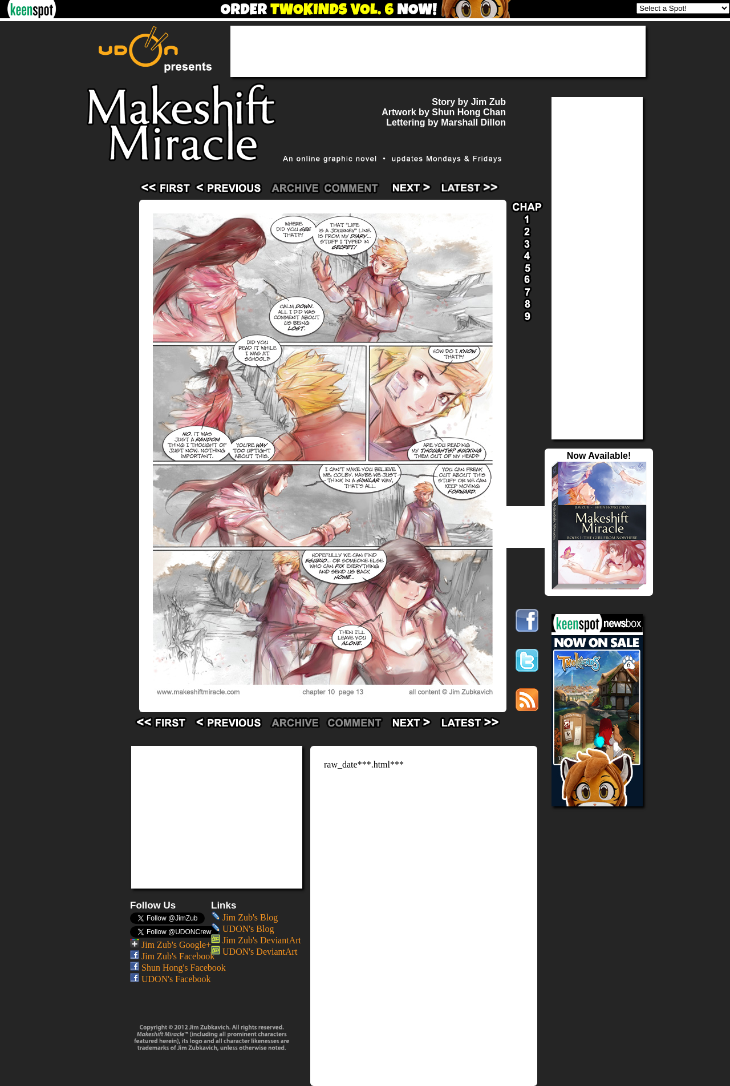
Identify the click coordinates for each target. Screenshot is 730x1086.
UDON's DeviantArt (254, 951)
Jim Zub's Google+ (170, 945)
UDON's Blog (242, 929)
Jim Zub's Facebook (172, 956)
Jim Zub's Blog (244, 917)
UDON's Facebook (170, 979)
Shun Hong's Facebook (178, 967)
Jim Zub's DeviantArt (256, 940)
